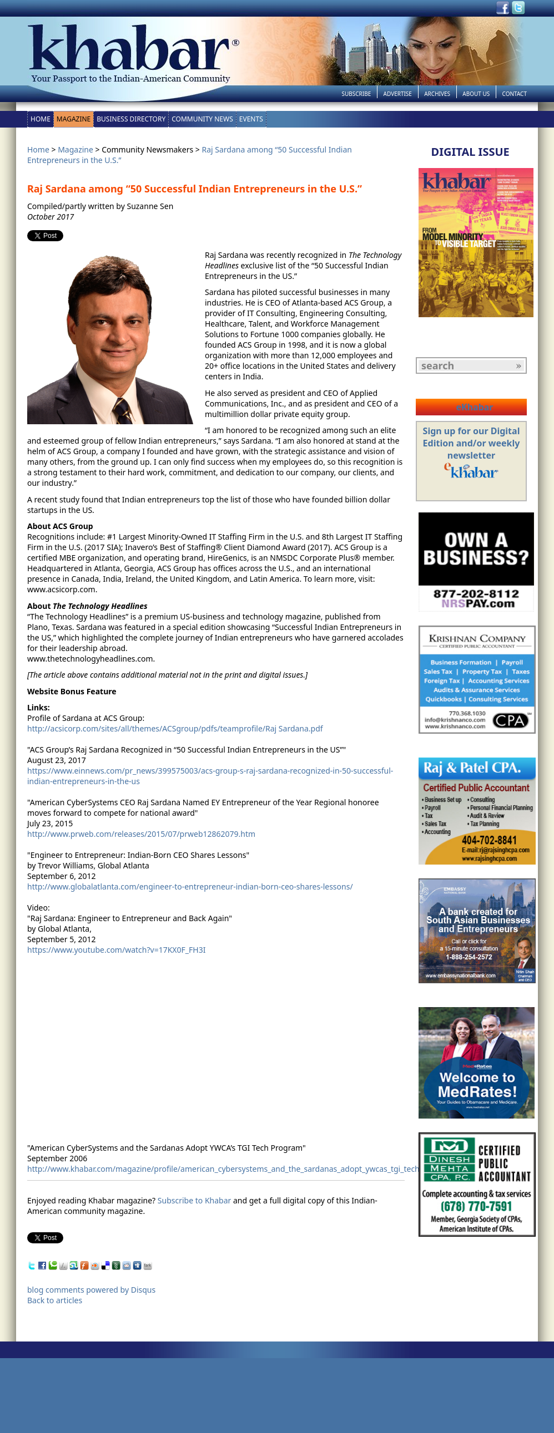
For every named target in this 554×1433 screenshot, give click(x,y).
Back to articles (54, 1300)
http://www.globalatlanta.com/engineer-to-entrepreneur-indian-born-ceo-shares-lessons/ (190, 886)
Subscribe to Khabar (194, 1200)
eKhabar (474, 407)
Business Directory (131, 119)
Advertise (398, 94)
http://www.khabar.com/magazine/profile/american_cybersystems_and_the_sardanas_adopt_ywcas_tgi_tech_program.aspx (250, 1168)
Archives (437, 94)
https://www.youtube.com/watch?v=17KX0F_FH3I (116, 949)
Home (41, 119)
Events (251, 119)
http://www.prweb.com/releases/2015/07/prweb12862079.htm (141, 834)
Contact (514, 94)
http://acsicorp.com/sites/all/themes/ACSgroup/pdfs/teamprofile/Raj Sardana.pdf (175, 728)
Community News (202, 119)
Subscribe (356, 94)
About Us (476, 94)
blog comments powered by (91, 1289)
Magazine (73, 119)
